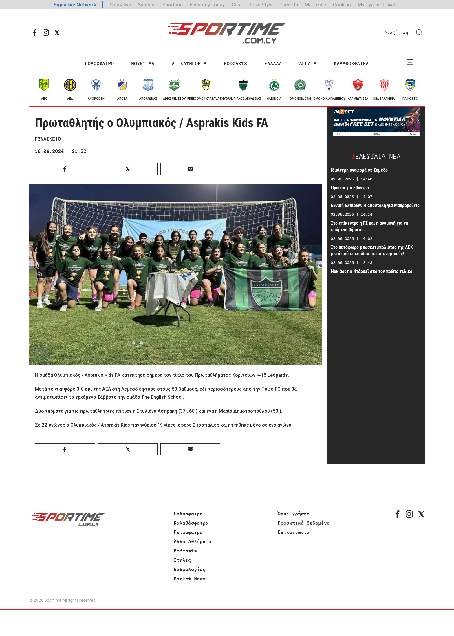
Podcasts (185, 551)
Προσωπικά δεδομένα (304, 523)
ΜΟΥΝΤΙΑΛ (143, 63)
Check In (288, 4)
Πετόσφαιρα (188, 532)
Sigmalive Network (75, 4)
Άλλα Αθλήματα (193, 541)
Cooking (342, 4)
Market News (190, 578)
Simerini (146, 4)
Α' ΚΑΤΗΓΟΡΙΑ (189, 63)
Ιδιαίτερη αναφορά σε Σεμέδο (359, 170)
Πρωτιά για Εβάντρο (350, 188)
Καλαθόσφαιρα (191, 523)
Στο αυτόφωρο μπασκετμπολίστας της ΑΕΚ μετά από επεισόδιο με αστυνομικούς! (372, 250)
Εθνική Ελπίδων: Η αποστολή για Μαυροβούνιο (375, 205)
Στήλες (182, 560)
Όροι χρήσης (294, 514)
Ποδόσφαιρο (188, 514)
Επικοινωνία (294, 532)
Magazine (315, 4)
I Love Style (259, 4)
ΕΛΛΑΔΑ (273, 63)
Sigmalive (120, 4)
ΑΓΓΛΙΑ (308, 63)
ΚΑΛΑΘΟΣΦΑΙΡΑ (351, 63)
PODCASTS (235, 63)
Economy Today (207, 4)
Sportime (172, 4)
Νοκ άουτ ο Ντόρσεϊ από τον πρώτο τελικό (371, 271)
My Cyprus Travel (376, 4)
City (236, 4)
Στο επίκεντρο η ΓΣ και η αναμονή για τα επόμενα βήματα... (369, 226)
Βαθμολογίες (190, 569)
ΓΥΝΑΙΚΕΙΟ (48, 139)
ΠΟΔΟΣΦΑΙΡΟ (99, 63)
